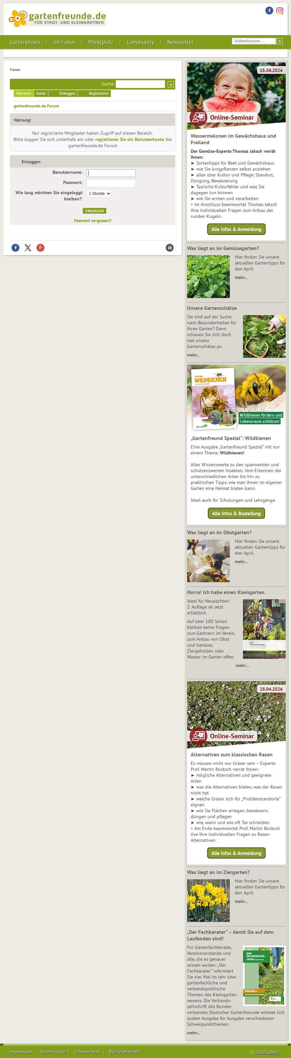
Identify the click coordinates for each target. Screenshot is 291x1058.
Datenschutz (52, 1052)
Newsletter (180, 42)
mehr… (241, 277)
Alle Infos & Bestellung (236, 513)
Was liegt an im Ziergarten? (218, 872)
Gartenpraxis (25, 42)
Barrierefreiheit (124, 1052)
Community (140, 42)
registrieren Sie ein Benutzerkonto (129, 139)
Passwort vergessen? (92, 220)
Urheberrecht (87, 1052)
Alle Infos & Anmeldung (236, 229)
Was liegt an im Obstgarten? (219, 532)
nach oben (267, 1052)
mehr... (193, 1033)
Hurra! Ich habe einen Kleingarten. (226, 592)
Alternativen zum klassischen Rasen (232, 754)
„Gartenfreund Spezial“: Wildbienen (231, 438)
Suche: (108, 84)
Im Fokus (64, 42)
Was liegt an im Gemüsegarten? (223, 248)
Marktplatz (101, 42)
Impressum (21, 1052)
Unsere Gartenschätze (212, 308)
